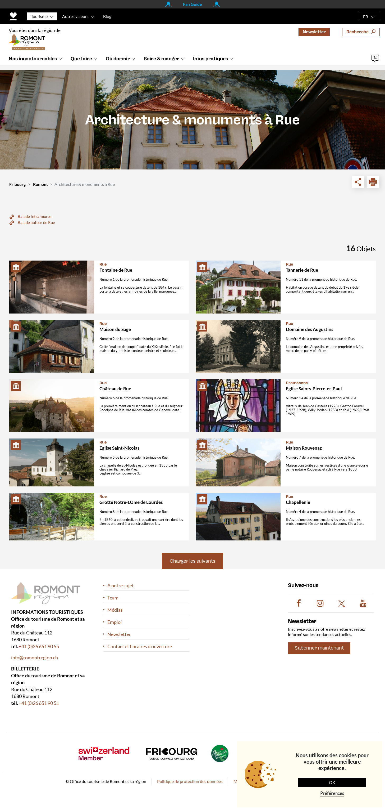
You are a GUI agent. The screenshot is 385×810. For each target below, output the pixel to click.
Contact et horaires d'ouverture (139, 646)
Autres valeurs (75, 16)
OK (332, 782)
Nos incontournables (33, 64)
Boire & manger (161, 64)
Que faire (81, 64)
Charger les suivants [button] (192, 561)
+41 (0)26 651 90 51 (39, 703)
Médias (115, 610)
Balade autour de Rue (36, 222)
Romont (40, 184)
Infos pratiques (210, 64)
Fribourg (17, 184)
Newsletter (314, 31)
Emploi (114, 622)
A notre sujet (120, 585)
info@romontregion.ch (34, 657)
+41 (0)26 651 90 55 (39, 646)
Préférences (332, 793)
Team (112, 598)
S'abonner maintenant (319, 648)
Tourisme (39, 16)
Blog (107, 16)
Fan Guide (192, 4)
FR (365, 16)
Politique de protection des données (190, 781)
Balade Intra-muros (35, 216)
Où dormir (118, 64)
